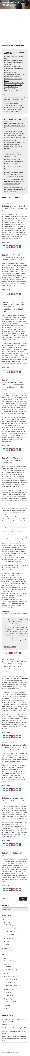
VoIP (5, 1008)
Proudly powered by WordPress (10, 1052)
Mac (5, 973)
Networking (7, 989)
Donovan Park (6, 1024)
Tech (3, 958)
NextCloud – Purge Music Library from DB (14, 1028)
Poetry (6, 941)
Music (6, 922)
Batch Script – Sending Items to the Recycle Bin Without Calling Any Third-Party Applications (14, 85)
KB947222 (20, 678)
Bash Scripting (10, 970)
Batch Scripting (10, 979)
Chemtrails (7, 951)
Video (6, 944)
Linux (5, 964)
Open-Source (10, 1001)
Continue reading (7, 242)
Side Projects (10, 931)
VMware (6, 1005)
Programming (8, 999)
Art (3, 919)
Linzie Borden (10, 928)
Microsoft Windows (10, 976)
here (25, 613)
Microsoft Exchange (12, 985)
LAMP (4, 955)
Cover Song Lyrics (11, 925)
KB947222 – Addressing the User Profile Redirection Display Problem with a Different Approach (14, 101)
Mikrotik (8, 995)
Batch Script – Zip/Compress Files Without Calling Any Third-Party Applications (13, 91)
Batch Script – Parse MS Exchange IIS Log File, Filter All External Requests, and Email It (14, 62)
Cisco (7, 992)
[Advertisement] (15, 25)
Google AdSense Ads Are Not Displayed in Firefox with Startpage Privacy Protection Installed (14, 1038)
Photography (8, 938)
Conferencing (8, 961)
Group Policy (9, 982)
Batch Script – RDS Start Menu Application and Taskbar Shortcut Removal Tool (13, 68)
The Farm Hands (10, 934)
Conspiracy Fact (6, 948)
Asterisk (8, 966)
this (20, 413)
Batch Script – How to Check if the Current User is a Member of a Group (14, 208)
